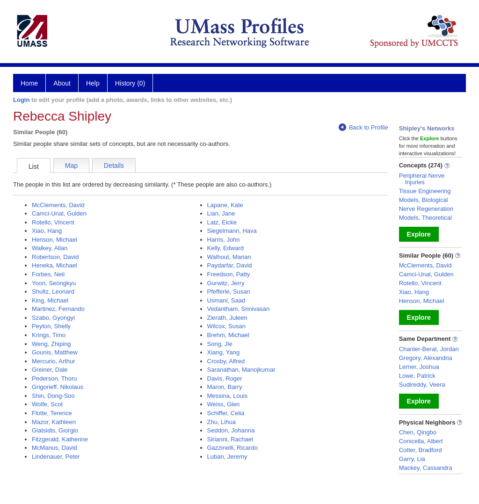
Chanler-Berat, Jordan (429, 349)
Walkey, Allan (50, 248)
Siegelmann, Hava (232, 230)
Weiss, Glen (223, 404)
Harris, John (223, 239)
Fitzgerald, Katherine (60, 439)
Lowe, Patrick (417, 375)
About (62, 83)
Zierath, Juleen (227, 317)
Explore (419, 234)
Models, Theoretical (425, 217)
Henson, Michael (54, 239)
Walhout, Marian (229, 256)
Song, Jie (219, 343)
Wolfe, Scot (47, 404)
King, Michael (50, 300)
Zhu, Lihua (221, 421)
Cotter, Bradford (420, 450)
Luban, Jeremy (227, 456)
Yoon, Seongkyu (54, 283)
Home (29, 83)
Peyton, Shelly (51, 326)
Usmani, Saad (226, 300)
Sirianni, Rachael (230, 439)
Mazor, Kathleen (54, 421)
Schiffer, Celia (226, 413)
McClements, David (58, 205)
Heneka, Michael (54, 265)
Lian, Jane (221, 213)
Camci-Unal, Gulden (59, 213)
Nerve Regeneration (426, 208)
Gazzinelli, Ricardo (232, 447)
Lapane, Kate (225, 205)
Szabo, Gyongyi (53, 317)
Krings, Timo (48, 334)
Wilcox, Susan (226, 326)
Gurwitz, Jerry (226, 283)
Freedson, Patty (228, 274)
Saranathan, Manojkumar (241, 369)
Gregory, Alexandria (425, 357)
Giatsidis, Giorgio (55, 430)
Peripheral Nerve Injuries (422, 179)
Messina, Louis (227, 395)
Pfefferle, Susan (228, 291)
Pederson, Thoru (54, 378)
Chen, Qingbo (417, 432)
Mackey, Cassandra (425, 467)
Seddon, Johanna (231, 430)
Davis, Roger (224, 378)
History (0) (130, 83)
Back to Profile (363, 127)
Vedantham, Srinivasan (238, 308)
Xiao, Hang (47, 230)
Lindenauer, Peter (56, 456)
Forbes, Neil (48, 274)
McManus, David (54, 447)
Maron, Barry (224, 386)
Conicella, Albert (421, 441)
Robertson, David (55, 256)
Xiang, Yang (223, 352)
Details (114, 165)
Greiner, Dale (50, 369)
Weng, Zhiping (51, 343)
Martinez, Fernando (58, 308)
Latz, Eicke (222, 222)
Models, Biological (423, 199)
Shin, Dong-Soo (53, 395)
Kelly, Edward (225, 248)
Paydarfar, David (229, 265)
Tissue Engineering (425, 190)
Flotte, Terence (52, 413)
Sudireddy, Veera (422, 384)
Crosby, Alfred (226, 361)
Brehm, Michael (228, 334)
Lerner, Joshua (419, 366)
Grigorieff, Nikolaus (57, 386)
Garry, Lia (412, 458)
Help (93, 83)
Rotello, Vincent (53, 222)
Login (21, 99)
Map (71, 165)
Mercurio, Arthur (53, 361)
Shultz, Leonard (53, 291)
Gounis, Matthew (55, 352)
